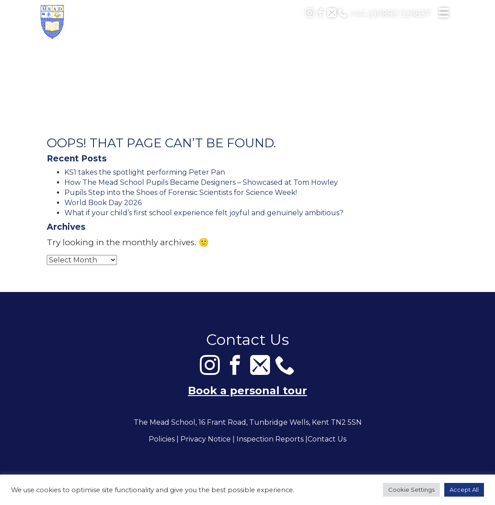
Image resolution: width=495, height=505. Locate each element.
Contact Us (327, 439)
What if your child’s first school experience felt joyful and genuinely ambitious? (203, 213)
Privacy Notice (205, 439)
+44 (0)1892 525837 (384, 13)
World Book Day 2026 (103, 202)
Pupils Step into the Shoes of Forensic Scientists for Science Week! (180, 192)
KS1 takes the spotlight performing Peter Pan (144, 172)
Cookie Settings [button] (411, 489)
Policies (162, 439)
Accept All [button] (464, 489)
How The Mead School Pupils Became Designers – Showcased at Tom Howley (201, 182)
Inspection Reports (270, 439)
